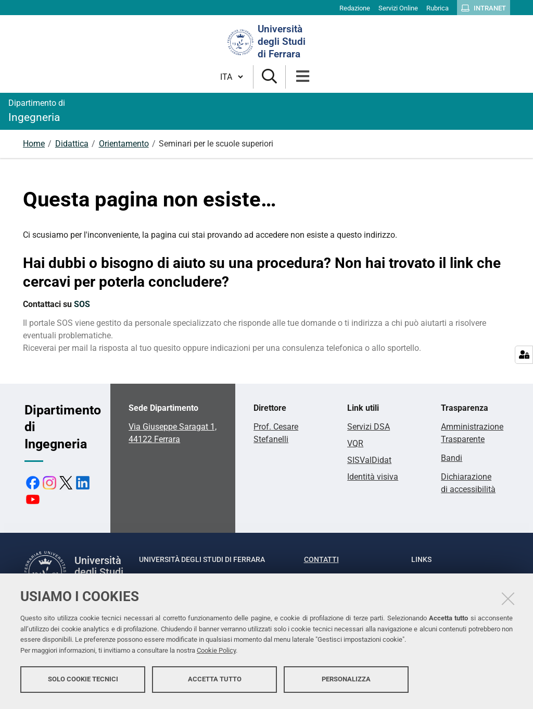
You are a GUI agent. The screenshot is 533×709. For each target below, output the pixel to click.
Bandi (451, 458)
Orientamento (124, 144)
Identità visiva (372, 477)
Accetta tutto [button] (215, 682)
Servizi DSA (368, 427)
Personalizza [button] (346, 682)
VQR (355, 443)
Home (34, 144)
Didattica (71, 144)
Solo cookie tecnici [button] (83, 682)
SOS (82, 304)
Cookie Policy (216, 653)
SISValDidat (369, 460)
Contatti (321, 559)
